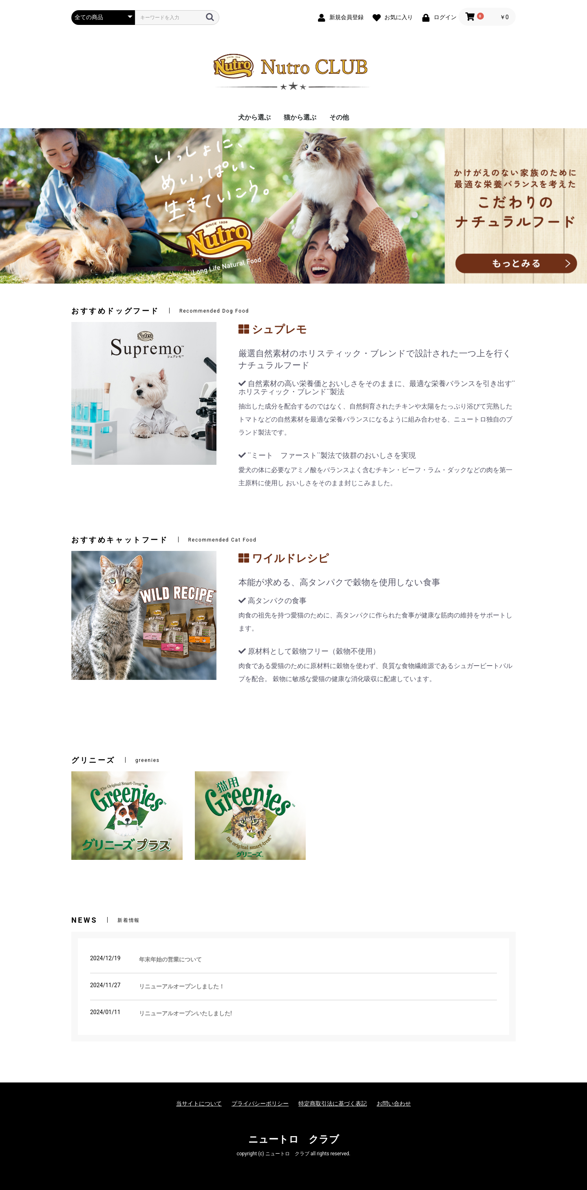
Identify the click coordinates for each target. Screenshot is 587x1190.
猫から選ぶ (300, 117)
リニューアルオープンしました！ (182, 986)
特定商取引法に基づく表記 (332, 1103)
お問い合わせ (394, 1103)
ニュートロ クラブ (293, 1139)
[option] (293, 206)
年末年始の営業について (170, 959)
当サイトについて (199, 1103)
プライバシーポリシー (260, 1103)
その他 (339, 117)
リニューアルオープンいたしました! (185, 1013)
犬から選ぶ (254, 117)
